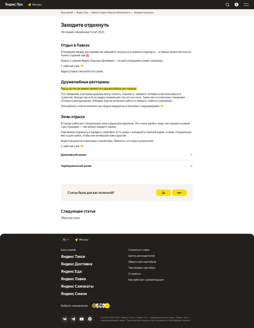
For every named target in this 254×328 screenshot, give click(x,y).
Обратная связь (70, 217)
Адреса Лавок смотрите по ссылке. (82, 71)
